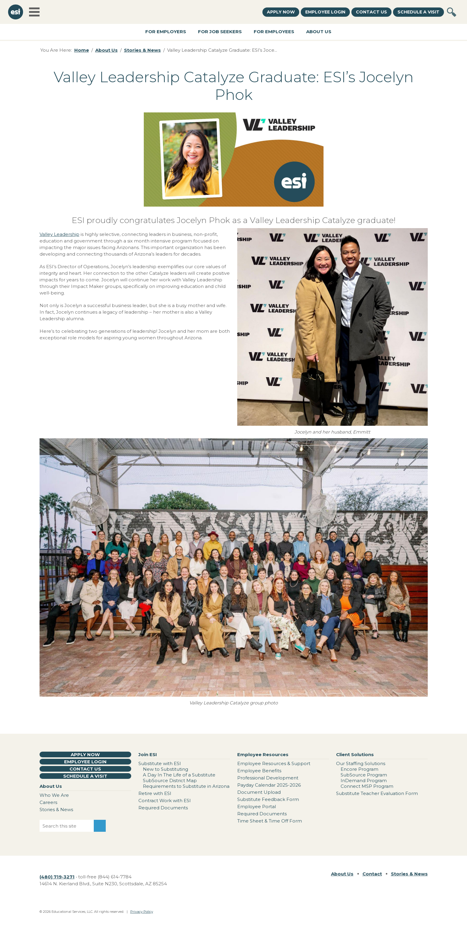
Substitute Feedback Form (268, 799)
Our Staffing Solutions (360, 763)
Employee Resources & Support (273, 763)
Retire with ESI (154, 793)
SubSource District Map (170, 780)
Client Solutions (355, 754)
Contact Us (371, 12)
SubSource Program (364, 775)
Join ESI (147, 754)
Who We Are (54, 795)
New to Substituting (165, 769)
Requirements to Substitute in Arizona (186, 786)
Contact (372, 874)
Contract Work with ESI (164, 800)
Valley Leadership (59, 234)
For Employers (165, 31)
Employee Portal (256, 806)
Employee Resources (262, 754)
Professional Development (267, 778)
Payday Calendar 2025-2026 (269, 785)
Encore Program (359, 769)
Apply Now (281, 12)
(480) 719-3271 (57, 877)
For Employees (274, 31)
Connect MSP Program (367, 786)
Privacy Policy (141, 912)
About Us (318, 31)
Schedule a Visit (418, 12)
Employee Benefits (259, 770)
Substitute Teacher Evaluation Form (377, 793)
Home (81, 50)
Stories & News (142, 50)
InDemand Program (364, 780)
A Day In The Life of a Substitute (179, 775)
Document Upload (259, 792)
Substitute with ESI (159, 763)
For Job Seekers (220, 31)
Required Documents (163, 808)
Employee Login (325, 12)
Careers (48, 802)
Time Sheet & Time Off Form (269, 821)
